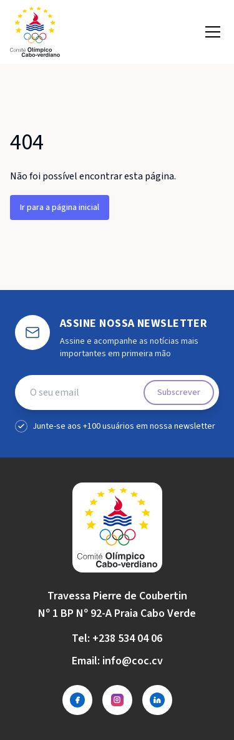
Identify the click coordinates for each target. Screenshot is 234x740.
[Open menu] (213, 32)
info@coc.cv (132, 661)
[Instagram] (117, 700)
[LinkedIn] (157, 700)
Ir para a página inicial (59, 207)
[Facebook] (77, 700)
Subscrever (178, 392)
